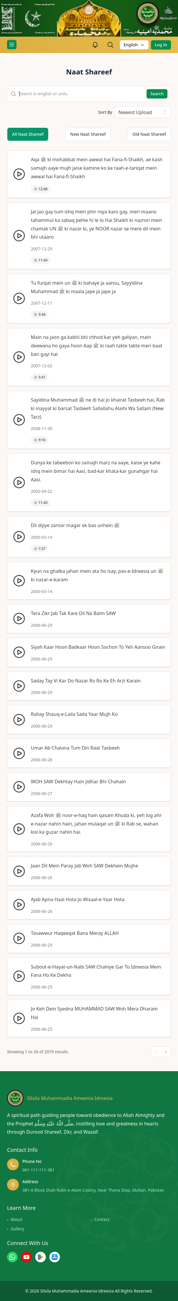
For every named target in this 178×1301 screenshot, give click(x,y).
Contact (100, 1219)
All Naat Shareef (27, 134)
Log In (161, 44)
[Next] (165, 1052)
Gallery (15, 1229)
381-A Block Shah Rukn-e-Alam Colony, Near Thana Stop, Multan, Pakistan (93, 1190)
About (14, 1219)
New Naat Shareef (88, 134)
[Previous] (156, 1052)
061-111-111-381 (38, 1170)
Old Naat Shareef (149, 134)
